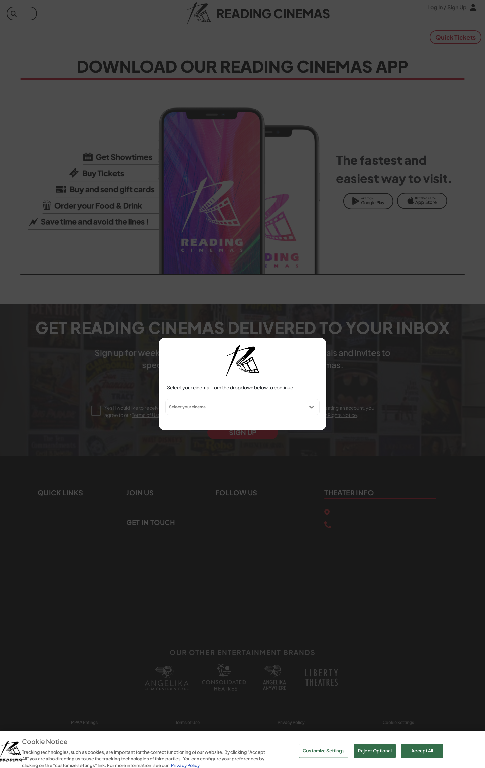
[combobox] (168, 407)
